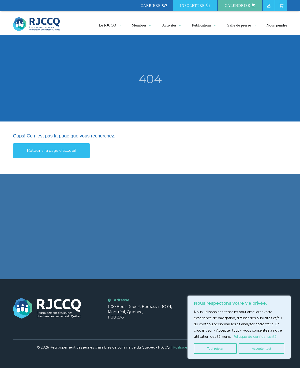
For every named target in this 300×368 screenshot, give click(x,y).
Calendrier (240, 6)
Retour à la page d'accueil (51, 150)
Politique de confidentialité (254, 336)
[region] (239, 327)
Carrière (154, 6)
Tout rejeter (215, 348)
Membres (139, 25)
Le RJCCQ (107, 25)
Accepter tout (261, 348)
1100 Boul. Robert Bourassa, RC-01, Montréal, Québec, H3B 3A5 (140, 311)
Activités (169, 25)
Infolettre (195, 6)
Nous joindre (276, 25)
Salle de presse (239, 25)
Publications (202, 25)
